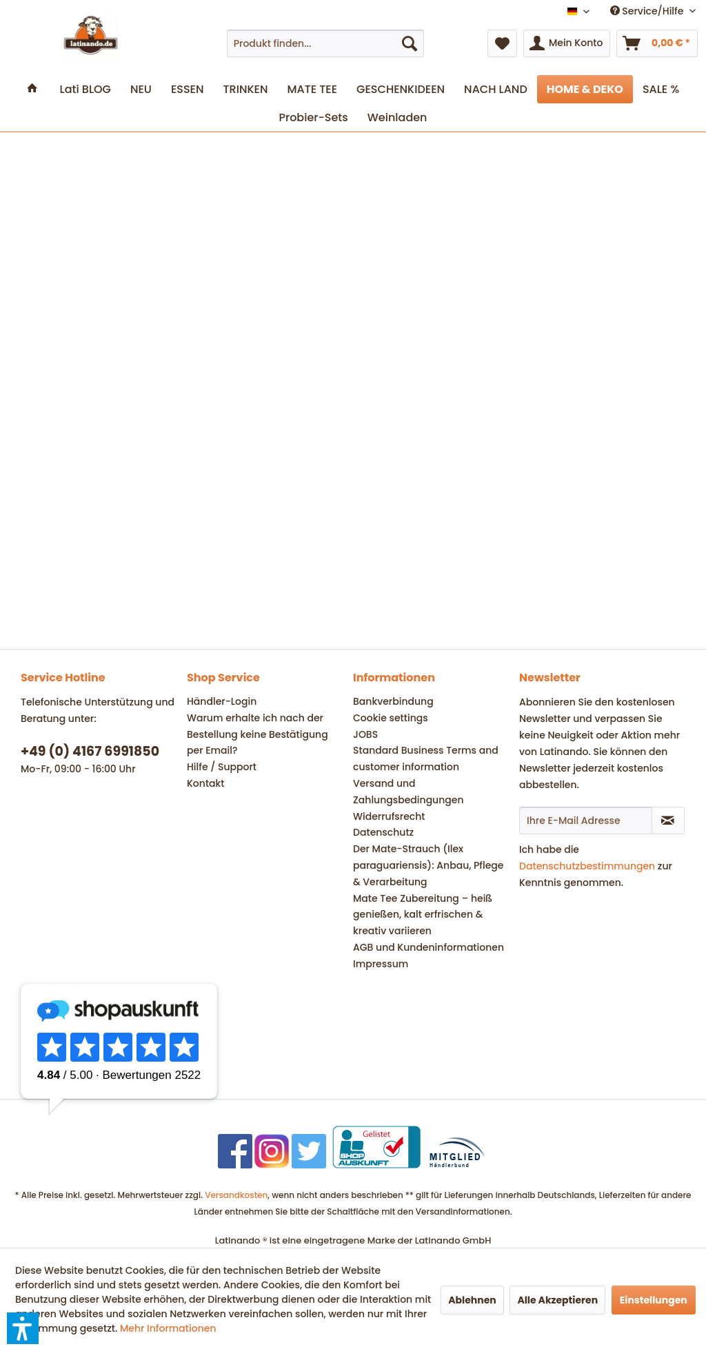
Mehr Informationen (168, 1328)
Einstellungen (653, 1300)
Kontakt (206, 783)
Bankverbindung (393, 701)
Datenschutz (383, 832)
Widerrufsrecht (389, 816)
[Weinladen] (397, 117)
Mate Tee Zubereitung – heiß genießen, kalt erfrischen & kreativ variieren (422, 914)
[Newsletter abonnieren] (668, 820)
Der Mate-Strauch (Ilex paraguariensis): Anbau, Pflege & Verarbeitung (428, 865)
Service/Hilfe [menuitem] (648, 11)
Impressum (380, 964)
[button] (23, 1328)
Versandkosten (236, 1195)
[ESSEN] (187, 89)
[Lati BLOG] (85, 89)
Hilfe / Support (221, 767)
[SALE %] (661, 89)
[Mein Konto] (566, 43)
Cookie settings (390, 718)
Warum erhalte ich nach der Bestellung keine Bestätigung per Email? (257, 734)
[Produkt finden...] (326, 43)
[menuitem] (326, 43)
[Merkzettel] (502, 43)
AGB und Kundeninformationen (428, 947)
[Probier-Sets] (314, 117)
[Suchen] (409, 43)
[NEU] (141, 89)
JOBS (365, 734)
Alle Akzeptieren (557, 1300)
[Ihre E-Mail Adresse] (585, 820)
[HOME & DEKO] (585, 89)
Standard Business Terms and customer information (425, 758)
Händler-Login (221, 701)
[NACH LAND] (495, 89)
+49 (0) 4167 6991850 (90, 751)
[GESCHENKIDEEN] (400, 89)
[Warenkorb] (657, 43)
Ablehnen (472, 1300)
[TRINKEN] (246, 89)
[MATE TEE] (312, 89)
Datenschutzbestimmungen (587, 866)
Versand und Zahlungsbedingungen (408, 791)
